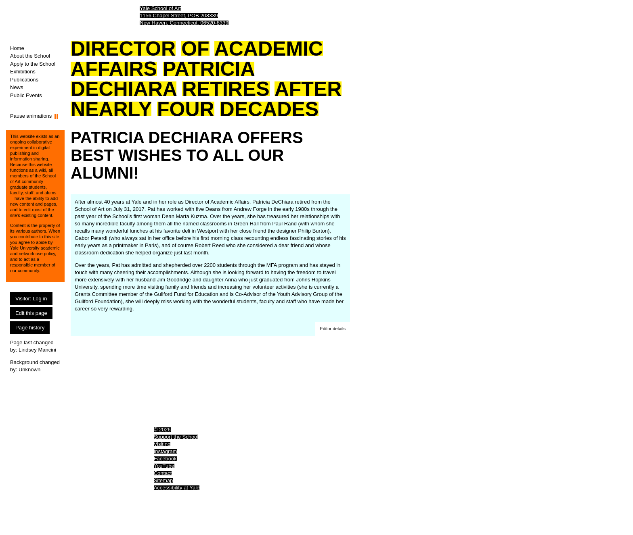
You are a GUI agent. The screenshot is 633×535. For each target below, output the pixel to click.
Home (17, 48)
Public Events (26, 95)
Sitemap (163, 480)
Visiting (162, 444)
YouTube (164, 466)
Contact (163, 473)
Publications (24, 80)
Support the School (176, 437)
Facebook (165, 459)
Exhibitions (23, 72)
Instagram (165, 451)
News (16, 87)
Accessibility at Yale (177, 488)
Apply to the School (32, 64)
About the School (30, 56)
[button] (332, 329)
